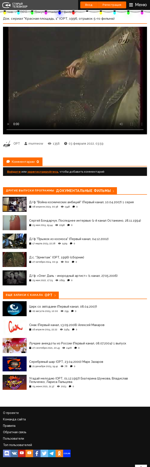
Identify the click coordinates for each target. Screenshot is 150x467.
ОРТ (23, 12)
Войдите (14, 171)
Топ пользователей (17, 445)
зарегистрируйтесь (42, 171)
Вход (88, 4)
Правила (9, 425)
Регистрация (112, 4)
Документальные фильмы (55, 12)
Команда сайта (14, 419)
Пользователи (13, 438)
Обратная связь (14, 432)
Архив (8, 12)
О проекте (11, 413)
